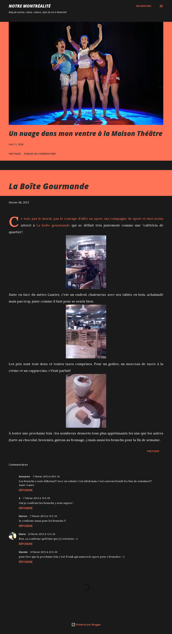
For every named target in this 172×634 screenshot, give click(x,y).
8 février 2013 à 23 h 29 (43, 552)
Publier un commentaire (40, 153)
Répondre (26, 490)
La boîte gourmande (53, 225)
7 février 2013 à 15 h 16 (43, 516)
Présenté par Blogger (86, 624)
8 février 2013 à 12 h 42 (41, 534)
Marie (22, 534)
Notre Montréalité (30, 6)
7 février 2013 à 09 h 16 (46, 476)
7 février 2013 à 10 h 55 (36, 498)
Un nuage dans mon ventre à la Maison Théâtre (85, 133)
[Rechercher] (143, 6)
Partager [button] (15, 153)
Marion (23, 516)
